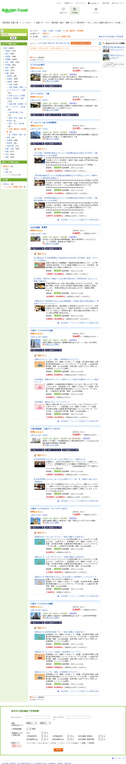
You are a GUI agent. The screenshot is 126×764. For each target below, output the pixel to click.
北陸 (7, 68)
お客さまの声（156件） (40, 100)
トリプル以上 (73, 743)
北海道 (7, 51)
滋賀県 (9, 76)
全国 (44, 31)
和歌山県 (10, 146)
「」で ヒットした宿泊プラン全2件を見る (79, 501)
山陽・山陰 (9, 149)
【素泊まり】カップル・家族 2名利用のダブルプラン (56, 359)
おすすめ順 (42, 43)
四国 (7, 151)
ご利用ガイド (68, 3)
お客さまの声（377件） (40, 129)
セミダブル (43, 743)
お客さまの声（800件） (40, 610)
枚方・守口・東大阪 (16, 124)
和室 (84, 743)
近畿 (51, 31)
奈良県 (9, 143)
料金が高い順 (64, 43)
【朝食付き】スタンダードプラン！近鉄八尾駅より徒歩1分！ (59, 537)
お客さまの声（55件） (39, 71)
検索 (58, 749)
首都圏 (7, 59)
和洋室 (91, 743)
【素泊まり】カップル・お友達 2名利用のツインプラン (57, 652)
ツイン (62, 743)
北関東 (7, 56)
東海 (7, 70)
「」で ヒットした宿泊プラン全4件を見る (79, 220)
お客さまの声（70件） (39, 234)
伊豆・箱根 (9, 62)
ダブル (53, 743)
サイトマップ (80, 3)
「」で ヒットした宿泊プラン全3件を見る (79, 596)
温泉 (7, 172)
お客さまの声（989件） (40, 337)
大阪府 (58, 31)
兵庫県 (9, 140)
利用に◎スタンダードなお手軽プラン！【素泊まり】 (60, 459)
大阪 (10, 84)
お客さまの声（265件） (40, 515)
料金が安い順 (53, 43)
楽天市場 (106, 3)
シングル (32, 743)
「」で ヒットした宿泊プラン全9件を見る (79, 421)
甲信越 (7, 65)
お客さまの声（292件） (40, 435)
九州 (7, 154)
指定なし (46, 37)
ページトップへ (120, 758)
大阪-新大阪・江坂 (16, 112)
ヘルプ (58, 3)
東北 (7, 54)
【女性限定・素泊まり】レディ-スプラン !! (51, 402)
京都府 (9, 79)
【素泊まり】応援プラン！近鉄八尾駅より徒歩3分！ (59, 632)
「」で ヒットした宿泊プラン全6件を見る (79, 323)
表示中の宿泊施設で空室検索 (112, 37)
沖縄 (7, 157)
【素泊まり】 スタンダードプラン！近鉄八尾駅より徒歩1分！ (60, 557)
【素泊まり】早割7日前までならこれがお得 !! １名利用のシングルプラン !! (65, 577)
